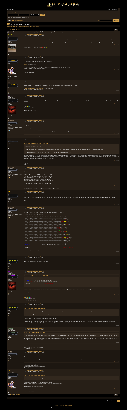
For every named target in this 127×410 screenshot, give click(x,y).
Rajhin (9, 139)
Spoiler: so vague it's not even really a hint (33, 88)
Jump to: (103, 400)
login (12, 12)
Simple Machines (68, 405)
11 (17, 29)
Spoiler (25, 64)
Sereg (9, 95)
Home (8, 24)
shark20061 (10, 328)
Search (16, 24)
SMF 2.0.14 (57, 405)
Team (20, 24)
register (16, 12)
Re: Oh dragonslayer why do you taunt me (35, 34)
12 (19, 29)
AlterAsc (10, 34)
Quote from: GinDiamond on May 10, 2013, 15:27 (36, 275)
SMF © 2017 (62, 405)
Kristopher (10, 257)
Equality (10, 351)
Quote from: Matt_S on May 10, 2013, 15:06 (35, 332)
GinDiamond (11, 120)
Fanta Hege (10, 57)
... (11, 29)
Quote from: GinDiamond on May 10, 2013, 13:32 (36, 143)
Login (24, 24)
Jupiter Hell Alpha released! (17, 20)
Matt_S (9, 81)
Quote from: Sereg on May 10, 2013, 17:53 (34, 308)
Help (12, 24)
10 (16, 29)
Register (29, 24)
